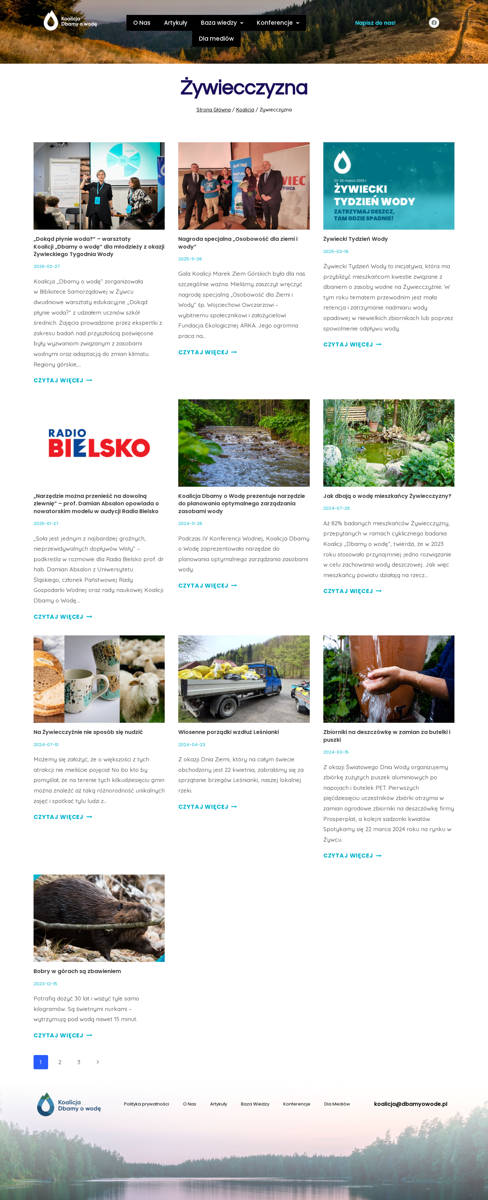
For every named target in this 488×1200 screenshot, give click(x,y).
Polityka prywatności (146, 1088)
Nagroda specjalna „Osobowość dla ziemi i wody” (238, 226)
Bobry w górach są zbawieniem (77, 955)
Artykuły (155, 23)
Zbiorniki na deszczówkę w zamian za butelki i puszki (386, 720)
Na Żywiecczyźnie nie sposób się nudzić (88, 716)
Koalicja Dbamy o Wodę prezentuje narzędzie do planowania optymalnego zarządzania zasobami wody (241, 487)
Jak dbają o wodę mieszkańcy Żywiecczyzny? (387, 480)
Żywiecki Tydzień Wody (355, 223)
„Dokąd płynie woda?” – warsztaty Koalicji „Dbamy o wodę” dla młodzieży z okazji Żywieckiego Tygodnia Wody (99, 230)
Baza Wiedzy (255, 1088)
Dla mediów (299, 23)
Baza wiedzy (198, 23)
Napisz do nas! (375, 23)
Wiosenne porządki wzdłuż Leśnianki (228, 716)
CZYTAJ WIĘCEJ (63, 364)
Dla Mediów (337, 1088)
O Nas (124, 23)
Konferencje (250, 23)
